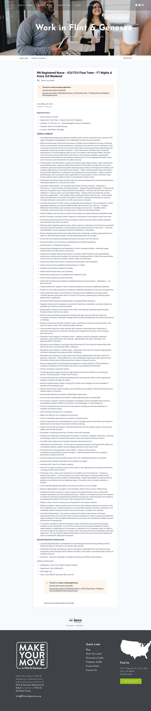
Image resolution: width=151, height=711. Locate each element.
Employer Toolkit (94, 662)
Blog (88, 650)
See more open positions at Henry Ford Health (59, 603)
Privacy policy (70, 625)
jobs (24, 58)
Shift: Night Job (46, 572)
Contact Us (91, 670)
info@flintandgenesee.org (28, 696)
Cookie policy (79, 625)
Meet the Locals (94, 654)
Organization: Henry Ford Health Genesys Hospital (58, 565)
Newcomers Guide (94, 658)
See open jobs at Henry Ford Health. (54, 90)
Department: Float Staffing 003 (51, 568)
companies (39, 58)
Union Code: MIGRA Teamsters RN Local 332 (57, 575)
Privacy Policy (92, 666)
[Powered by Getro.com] (75, 620)
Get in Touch (130, 681)
